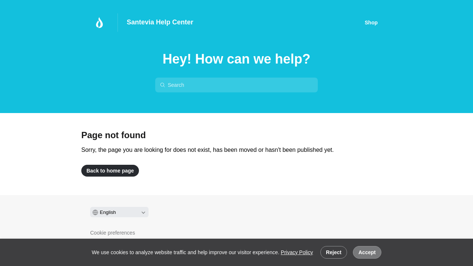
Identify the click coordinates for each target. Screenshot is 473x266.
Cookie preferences (112, 233)
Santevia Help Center (160, 22)
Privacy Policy (297, 252)
